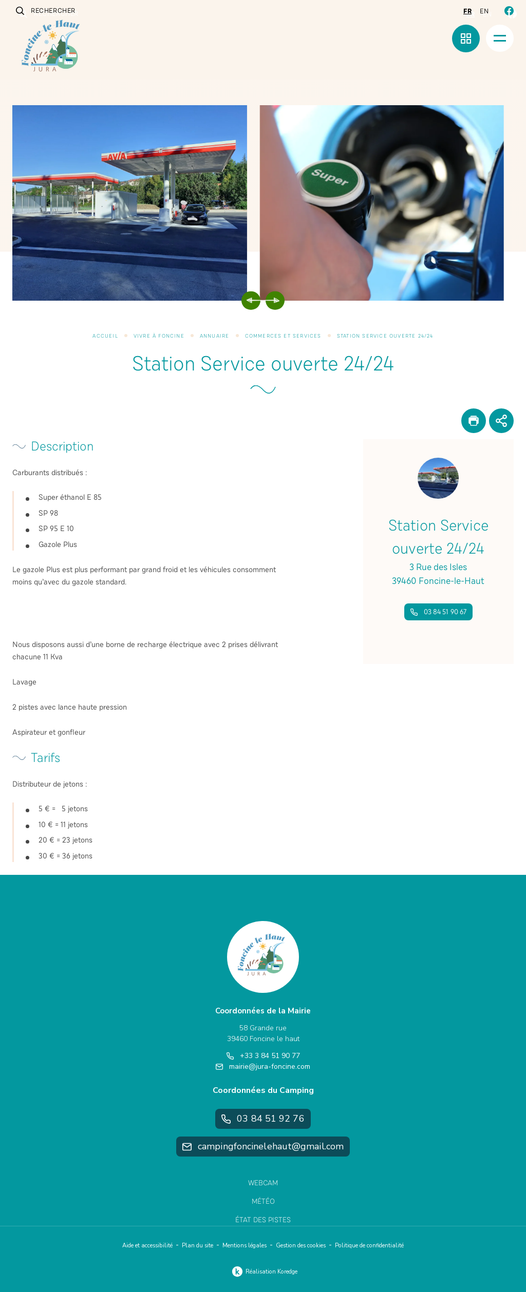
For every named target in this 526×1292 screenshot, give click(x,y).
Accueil (105, 336)
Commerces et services (283, 336)
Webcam (263, 1183)
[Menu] (500, 38)
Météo (263, 1201)
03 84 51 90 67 (438, 612)
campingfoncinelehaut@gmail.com (263, 1146)
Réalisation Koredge (263, 1271)
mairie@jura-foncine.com (263, 1066)
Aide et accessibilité (147, 1245)
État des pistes (263, 1220)
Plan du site (197, 1245)
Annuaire (215, 336)
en (484, 11)
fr (467, 11)
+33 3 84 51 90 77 (263, 1056)
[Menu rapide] (466, 38)
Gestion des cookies (301, 1245)
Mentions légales (244, 1245)
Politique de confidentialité (369, 1245)
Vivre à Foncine (159, 336)
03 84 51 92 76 (262, 1118)
